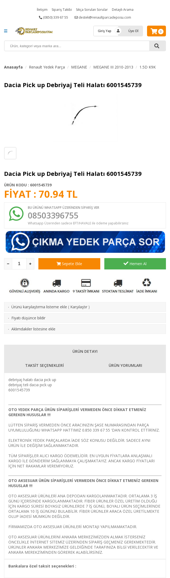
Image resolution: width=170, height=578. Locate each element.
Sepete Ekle (69, 263)
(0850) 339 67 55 (53, 17)
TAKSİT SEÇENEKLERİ (44, 365)
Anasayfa (13, 67)
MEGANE (79, 67)
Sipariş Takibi (62, 9)
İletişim (42, 9)
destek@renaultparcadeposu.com (103, 17)
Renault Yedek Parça (47, 67)
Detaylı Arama (123, 9)
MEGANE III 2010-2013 (113, 67)
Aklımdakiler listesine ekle (33, 328)
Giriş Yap (104, 31)
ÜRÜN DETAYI (85, 351)
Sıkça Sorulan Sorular (92, 9)
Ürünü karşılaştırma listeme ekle (39, 306)
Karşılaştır (78, 306)
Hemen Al (135, 263)
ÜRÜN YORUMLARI (125, 365)
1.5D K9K (147, 67)
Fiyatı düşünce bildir (28, 317)
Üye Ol (133, 31)
